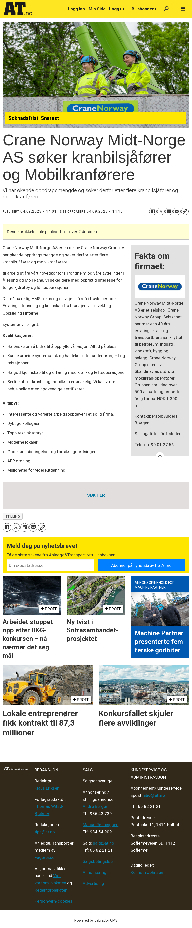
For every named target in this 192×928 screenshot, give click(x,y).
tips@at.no (45, 831)
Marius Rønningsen (100, 824)
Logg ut (116, 8)
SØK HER (96, 495)
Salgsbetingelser (98, 861)
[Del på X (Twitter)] (161, 211)
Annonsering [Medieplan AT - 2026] (94, 872)
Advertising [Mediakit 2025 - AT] (93, 883)
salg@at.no (103, 843)
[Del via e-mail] (177, 211)
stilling (13, 516)
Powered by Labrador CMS (96, 920)
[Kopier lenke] (185, 211)
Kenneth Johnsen (147, 872)
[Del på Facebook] (153, 211)
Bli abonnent (144, 8)
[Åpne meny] (183, 9)
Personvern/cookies (53, 901)
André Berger (95, 806)
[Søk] (166, 9)
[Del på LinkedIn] (169, 211)
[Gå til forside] (33, 9)
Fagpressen (46, 857)
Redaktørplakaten (51, 890)
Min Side (97, 8)
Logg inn (76, 8)
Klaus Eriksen (47, 788)
